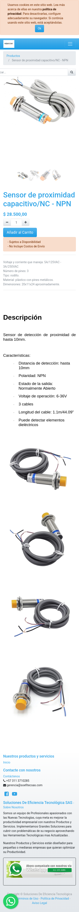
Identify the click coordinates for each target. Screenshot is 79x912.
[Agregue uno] (25, 222)
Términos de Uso (27, 898)
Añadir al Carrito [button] (20, 232)
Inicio (6, 762)
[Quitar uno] (7, 222)
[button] (8, 118)
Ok (39, 28)
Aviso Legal (39, 903)
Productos (13, 56)
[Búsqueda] (72, 72)
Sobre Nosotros (13, 807)
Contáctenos (11, 776)
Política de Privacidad (55, 898)
